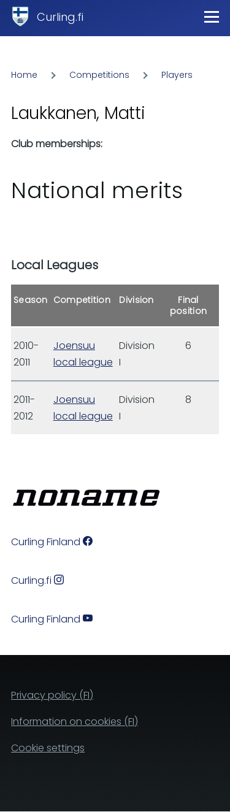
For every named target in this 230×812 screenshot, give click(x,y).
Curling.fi (60, 17)
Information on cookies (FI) (74, 721)
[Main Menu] (212, 17)
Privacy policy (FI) (52, 695)
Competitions (99, 75)
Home (24, 75)
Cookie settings (48, 748)
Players (177, 75)
